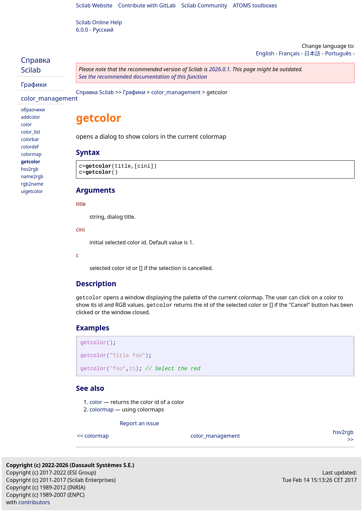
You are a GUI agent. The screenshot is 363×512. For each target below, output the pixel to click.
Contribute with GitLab (147, 5)
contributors (34, 502)
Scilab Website (94, 5)
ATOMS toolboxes (255, 5)
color (26, 124)
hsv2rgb (29, 169)
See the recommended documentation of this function (143, 76)
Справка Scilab (35, 65)
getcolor (30, 161)
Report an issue (139, 423)
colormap (31, 154)
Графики (34, 84)
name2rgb (32, 176)
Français (289, 53)
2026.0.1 (219, 69)
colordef (30, 146)
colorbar (30, 139)
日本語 (312, 53)
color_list (30, 132)
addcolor (30, 117)
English (265, 53)
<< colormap (93, 435)
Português (338, 53)
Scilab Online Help (99, 22)
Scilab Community (204, 5)
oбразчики (33, 109)
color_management (49, 98)
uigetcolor (32, 191)
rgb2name (32, 184)
